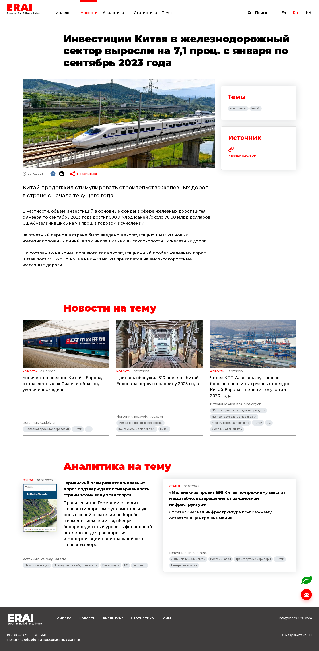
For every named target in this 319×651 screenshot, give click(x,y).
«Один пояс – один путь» (188, 559)
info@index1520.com (295, 618)
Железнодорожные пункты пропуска (238, 410)
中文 (308, 13)
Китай (255, 108)
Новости (88, 13)
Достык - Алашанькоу (227, 429)
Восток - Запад (220, 559)
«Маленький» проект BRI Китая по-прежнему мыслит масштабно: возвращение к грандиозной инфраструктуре (227, 498)
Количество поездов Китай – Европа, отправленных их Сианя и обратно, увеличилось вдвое (62, 383)
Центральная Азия (184, 565)
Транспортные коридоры (253, 559)
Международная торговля (230, 422)
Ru (295, 13)
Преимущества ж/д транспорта (75, 565)
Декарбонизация (37, 565)
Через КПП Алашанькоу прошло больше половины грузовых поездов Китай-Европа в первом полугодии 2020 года (250, 386)
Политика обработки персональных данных (44, 640)
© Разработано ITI (297, 635)
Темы (167, 13)
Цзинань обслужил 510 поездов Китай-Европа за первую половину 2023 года (158, 380)
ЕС (89, 429)
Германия (139, 565)
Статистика (145, 13)
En (284, 13)
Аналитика (113, 13)
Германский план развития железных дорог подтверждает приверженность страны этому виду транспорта (106, 489)
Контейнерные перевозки (136, 429)
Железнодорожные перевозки (47, 429)
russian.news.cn (242, 156)
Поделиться (87, 174)
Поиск (261, 13)
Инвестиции (238, 108)
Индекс (63, 13)
